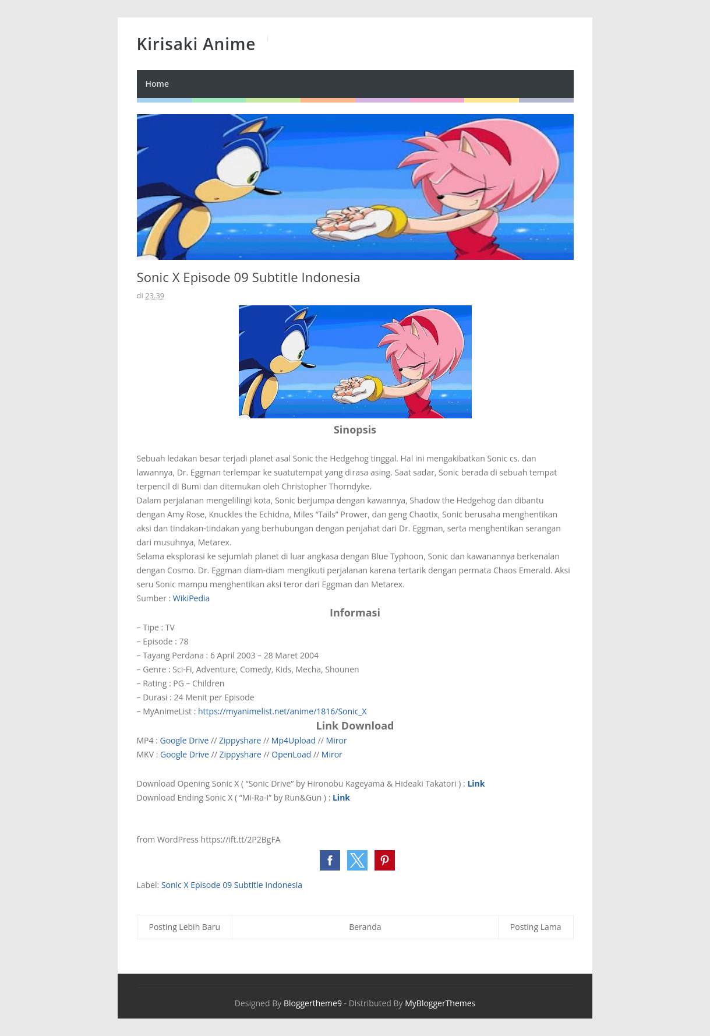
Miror (336, 740)
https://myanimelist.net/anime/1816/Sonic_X (282, 711)
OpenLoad (291, 754)
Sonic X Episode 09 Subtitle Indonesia (231, 884)
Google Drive (184, 740)
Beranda (365, 926)
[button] (330, 860)
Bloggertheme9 (313, 1003)
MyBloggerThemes (440, 1003)
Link (476, 783)
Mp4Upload (293, 740)
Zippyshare (240, 740)
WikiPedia (191, 598)
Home (157, 83)
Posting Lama (535, 926)
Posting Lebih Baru (185, 926)
